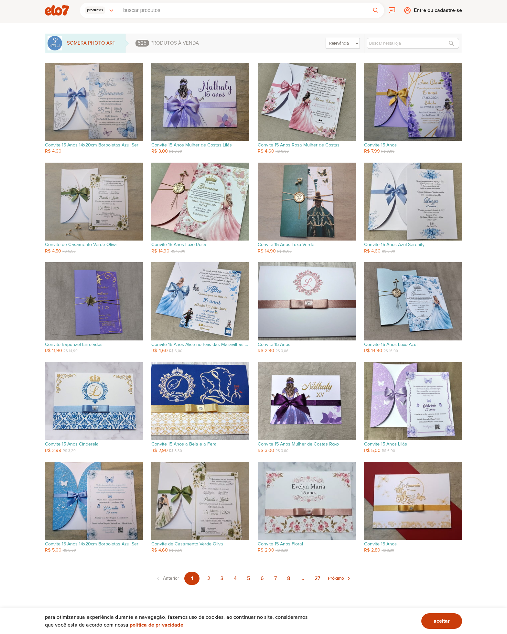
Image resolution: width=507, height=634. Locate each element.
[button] (99, 10)
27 (317, 578)
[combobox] (243, 10)
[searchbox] (243, 10)
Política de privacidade (156, 625)
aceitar (442, 621)
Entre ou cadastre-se (438, 12)
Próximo (336, 578)
